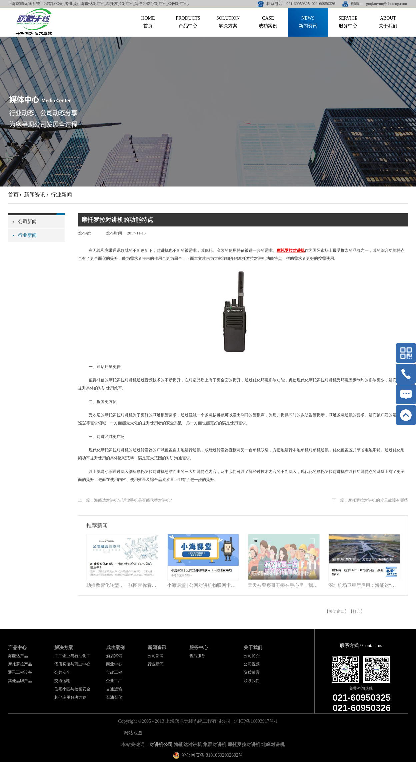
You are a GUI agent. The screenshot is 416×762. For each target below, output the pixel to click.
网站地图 (131, 732)
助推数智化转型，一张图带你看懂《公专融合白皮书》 (122, 585)
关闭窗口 (337, 611)
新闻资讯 (34, 194)
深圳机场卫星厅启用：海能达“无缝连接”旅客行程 (364, 585)
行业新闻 (61, 194)
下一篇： (370, 500)
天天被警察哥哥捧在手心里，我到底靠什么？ (284, 585)
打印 (357, 611)
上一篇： (125, 500)
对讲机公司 (161, 744)
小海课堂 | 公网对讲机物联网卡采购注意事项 (203, 585)
